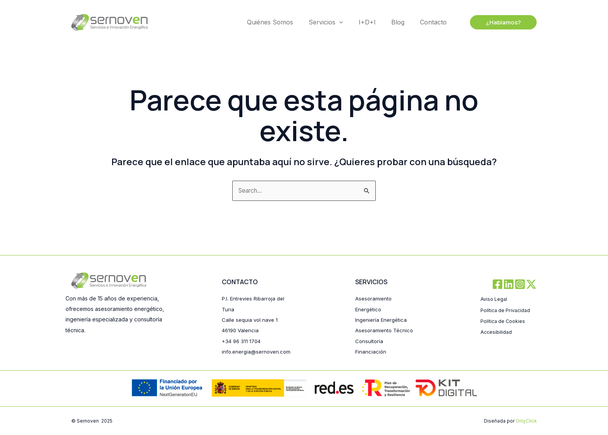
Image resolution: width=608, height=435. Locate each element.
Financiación (371, 351)
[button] (503, 22)
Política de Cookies (505, 310)
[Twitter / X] (531, 274)
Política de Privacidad (508, 299)
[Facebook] (484, 274)
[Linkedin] (500, 274)
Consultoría (369, 341)
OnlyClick (526, 421)
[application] (339, 22)
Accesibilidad (497, 320)
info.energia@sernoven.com (258, 341)
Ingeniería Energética (382, 309)
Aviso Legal (495, 288)
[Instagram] (515, 274)
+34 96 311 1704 (242, 330)
